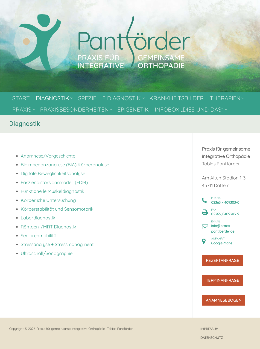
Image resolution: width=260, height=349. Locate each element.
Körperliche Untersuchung (48, 200)
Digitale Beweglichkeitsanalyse (53, 173)
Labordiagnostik (38, 218)
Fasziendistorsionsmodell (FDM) (54, 182)
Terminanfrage (222, 280)
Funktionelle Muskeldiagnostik (52, 191)
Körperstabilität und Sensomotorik (57, 209)
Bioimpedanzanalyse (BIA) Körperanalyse (65, 164)
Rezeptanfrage (222, 260)
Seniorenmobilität (39, 235)
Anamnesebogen (224, 300)
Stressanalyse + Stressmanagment (57, 244)
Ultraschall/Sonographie (47, 253)
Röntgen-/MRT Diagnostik (48, 227)
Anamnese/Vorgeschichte (48, 156)
